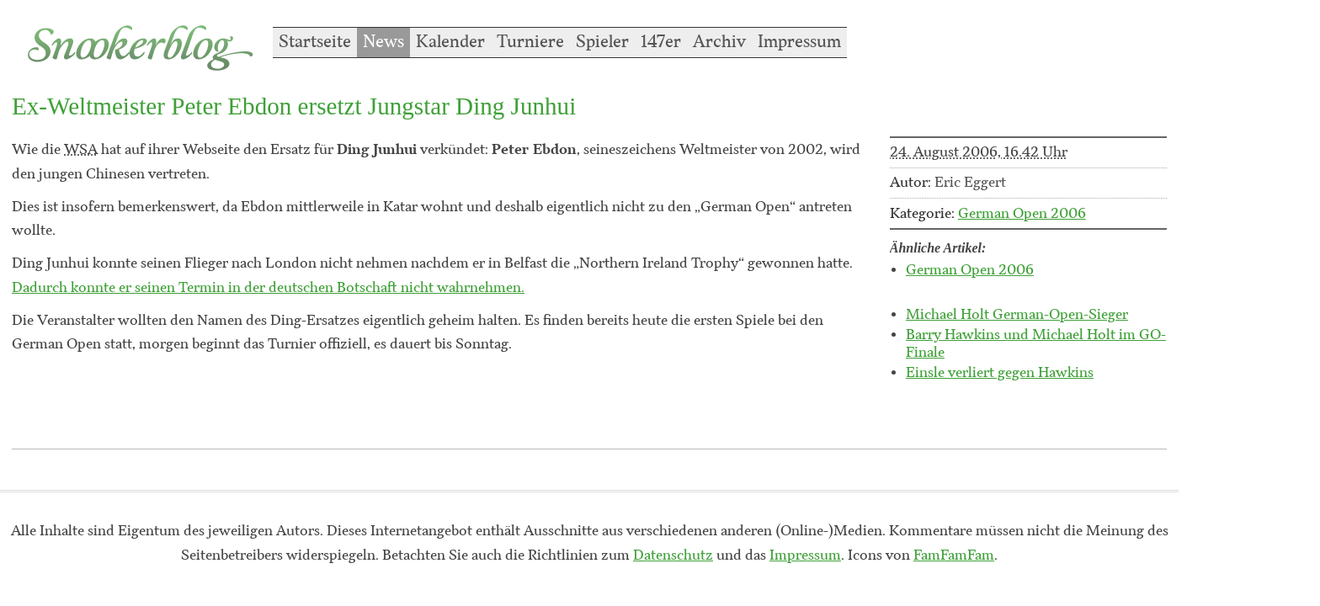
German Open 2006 (1022, 213)
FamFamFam (953, 555)
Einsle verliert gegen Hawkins (1000, 372)
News (383, 42)
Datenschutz (673, 555)
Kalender (450, 42)
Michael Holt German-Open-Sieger (1017, 314)
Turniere (530, 42)
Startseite (315, 42)
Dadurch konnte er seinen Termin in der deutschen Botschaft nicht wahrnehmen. (268, 287)
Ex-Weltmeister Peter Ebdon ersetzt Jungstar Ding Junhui (294, 106)
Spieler (602, 42)
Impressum (799, 42)
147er (661, 42)
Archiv (719, 42)
